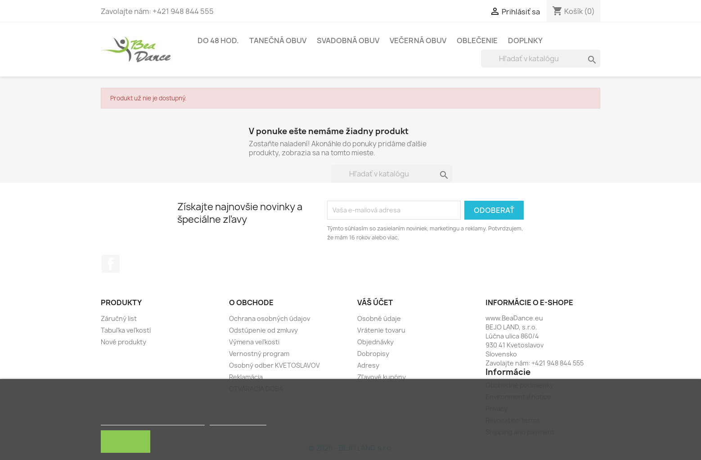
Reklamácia (246, 377)
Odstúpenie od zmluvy (263, 330)
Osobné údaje (379, 318)
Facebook (111, 264)
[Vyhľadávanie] (540, 59)
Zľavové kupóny (381, 377)
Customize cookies (238, 421)
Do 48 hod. (218, 40)
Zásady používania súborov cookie (153, 421)
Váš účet (375, 302)
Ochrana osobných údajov (269, 318)
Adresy (368, 365)
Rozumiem (125, 441)
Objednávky (375, 342)
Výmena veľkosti (254, 342)
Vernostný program (259, 353)
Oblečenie (477, 40)
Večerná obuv (418, 40)
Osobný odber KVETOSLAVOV (274, 365)
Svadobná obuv (348, 40)
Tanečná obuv (277, 40)
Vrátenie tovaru (381, 330)
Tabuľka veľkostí (126, 330)
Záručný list (119, 318)
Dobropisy (373, 353)
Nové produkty (123, 342)
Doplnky (525, 40)
